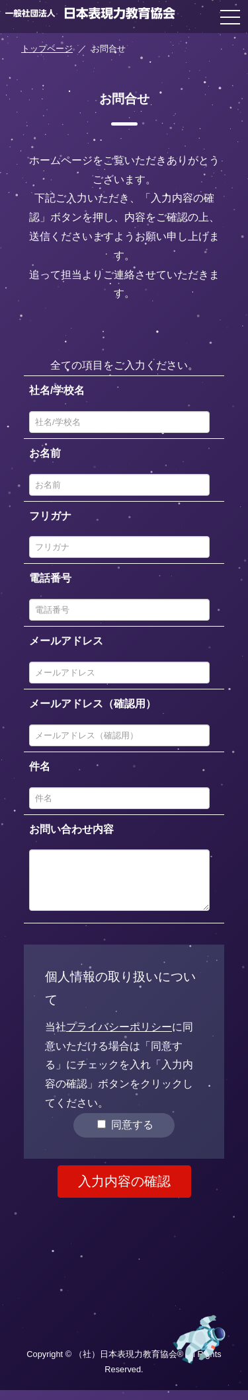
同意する (125, 1134)
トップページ (47, 49)
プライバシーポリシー (119, 1036)
